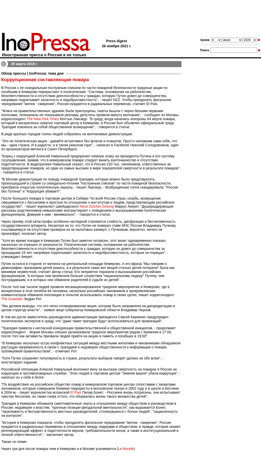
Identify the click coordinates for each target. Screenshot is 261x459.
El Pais (75, 392)
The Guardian (12, 299)
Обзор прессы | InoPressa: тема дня (32, 73)
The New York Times (43, 119)
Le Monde (126, 449)
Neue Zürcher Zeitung (97, 206)
